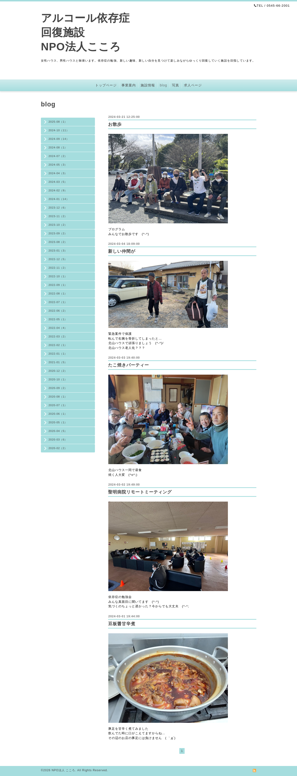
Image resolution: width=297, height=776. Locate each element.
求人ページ (193, 85)
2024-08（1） (58, 147)
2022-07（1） (58, 302)
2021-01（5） (58, 362)
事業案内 (128, 85)
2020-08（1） (58, 396)
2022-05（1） (58, 319)
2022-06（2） (58, 310)
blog (163, 85)
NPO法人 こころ (63, 770)
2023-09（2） (58, 233)
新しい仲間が (121, 251)
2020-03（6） (58, 439)
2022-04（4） (58, 327)
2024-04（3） (58, 173)
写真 (175, 85)
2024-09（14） (59, 138)
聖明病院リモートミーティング (140, 492)
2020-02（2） (58, 448)
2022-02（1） (58, 345)
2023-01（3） (58, 250)
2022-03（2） (58, 336)
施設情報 (148, 85)
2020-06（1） (58, 413)
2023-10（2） (58, 224)
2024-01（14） (59, 199)
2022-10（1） (58, 276)
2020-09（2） (58, 388)
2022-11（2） (58, 267)
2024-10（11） (59, 130)
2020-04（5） (58, 431)
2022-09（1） (58, 284)
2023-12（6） (58, 207)
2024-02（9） (58, 190)
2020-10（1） (58, 379)
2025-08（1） (58, 121)
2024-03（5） (58, 181)
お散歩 (115, 124)
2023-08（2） (58, 242)
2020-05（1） (58, 422)
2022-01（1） (58, 353)
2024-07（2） (58, 156)
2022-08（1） (58, 293)
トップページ (106, 85)
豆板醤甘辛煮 (121, 623)
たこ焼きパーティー (128, 365)
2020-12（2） (58, 370)
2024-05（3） (58, 164)
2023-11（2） (58, 216)
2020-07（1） (58, 405)
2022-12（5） (58, 259)
